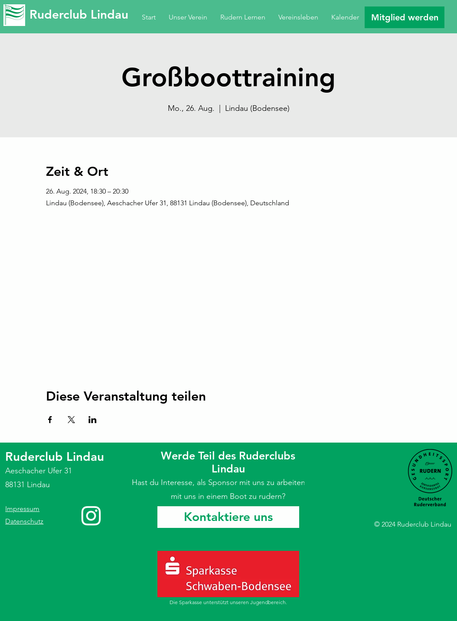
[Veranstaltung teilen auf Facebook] (50, 419)
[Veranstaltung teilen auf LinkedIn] (92, 419)
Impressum (22, 509)
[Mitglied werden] (404, 17)
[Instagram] (91, 516)
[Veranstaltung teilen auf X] (71, 419)
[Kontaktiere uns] (228, 517)
